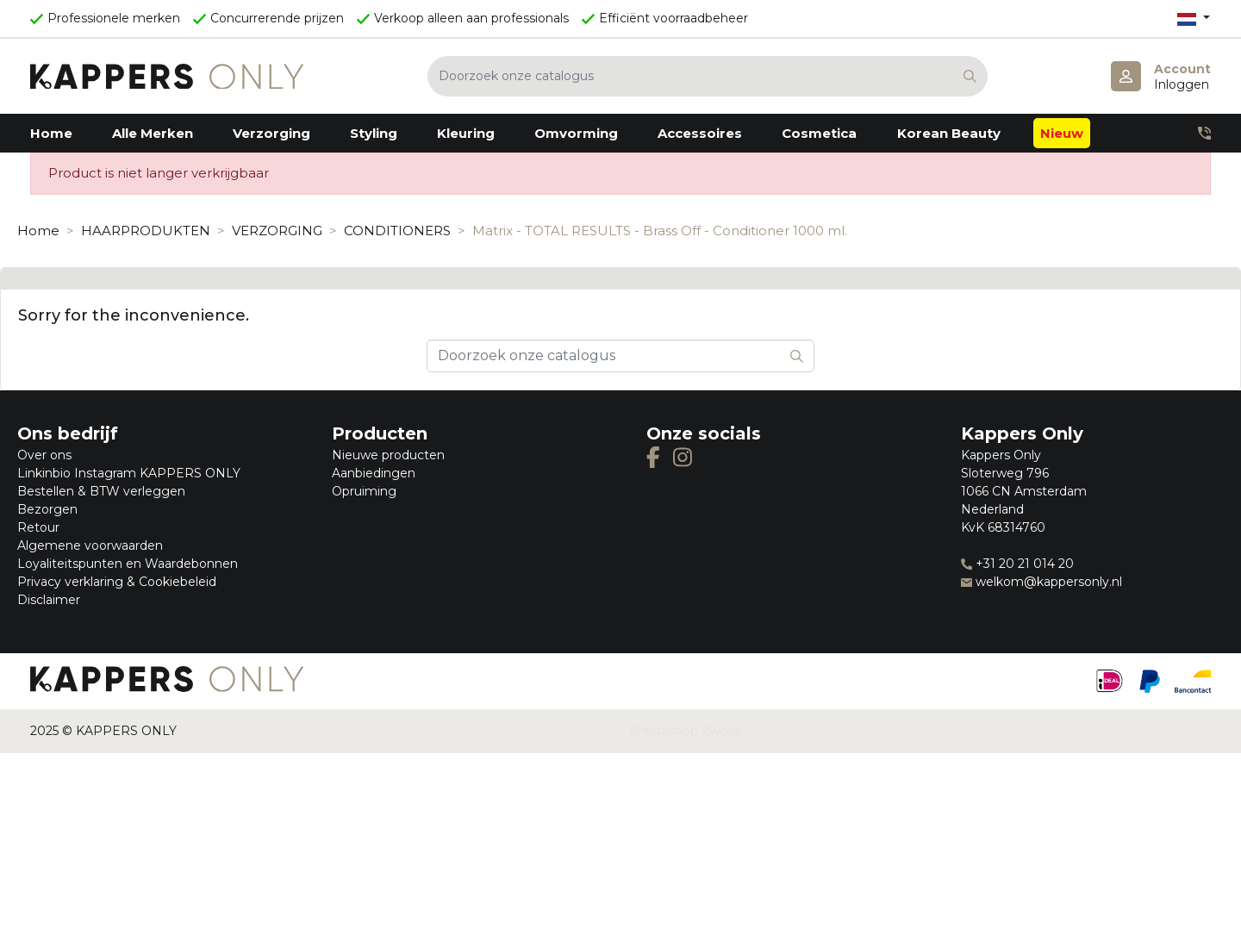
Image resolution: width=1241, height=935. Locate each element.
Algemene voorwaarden (90, 545)
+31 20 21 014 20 (1017, 563)
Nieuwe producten (388, 455)
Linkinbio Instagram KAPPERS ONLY (128, 473)
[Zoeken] (707, 76)
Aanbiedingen (373, 473)
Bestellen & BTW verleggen (101, 491)
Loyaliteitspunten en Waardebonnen (127, 563)
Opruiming (364, 491)
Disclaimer (48, 600)
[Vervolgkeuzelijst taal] (1193, 18)
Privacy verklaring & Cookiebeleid (116, 581)
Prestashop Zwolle (685, 731)
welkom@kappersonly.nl (1041, 581)
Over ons (44, 455)
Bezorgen (47, 509)
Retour (38, 527)
